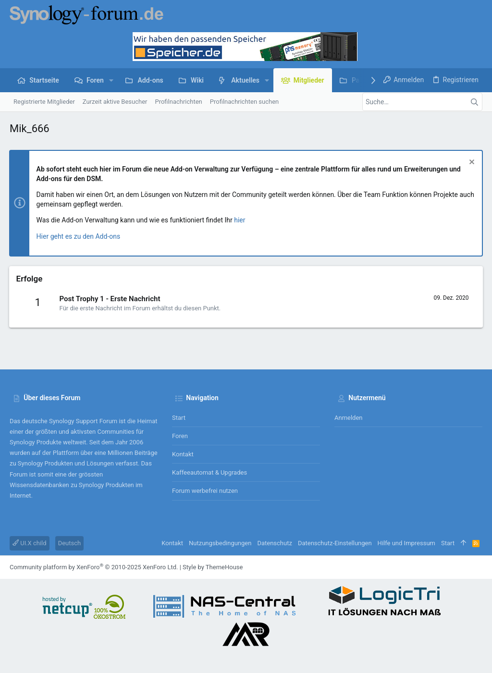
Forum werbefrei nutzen (205, 490)
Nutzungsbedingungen (220, 543)
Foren (180, 436)
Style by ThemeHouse (213, 567)
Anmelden (348, 417)
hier (240, 220)
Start (178, 417)
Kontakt (183, 454)
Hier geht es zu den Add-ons (79, 236)
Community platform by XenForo (94, 567)
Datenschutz (274, 543)
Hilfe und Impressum (406, 543)
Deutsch (69, 543)
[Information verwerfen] (470, 163)
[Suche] (422, 101)
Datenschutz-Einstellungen (335, 543)
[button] (111, 80)
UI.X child (29, 543)
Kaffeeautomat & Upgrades (209, 472)
